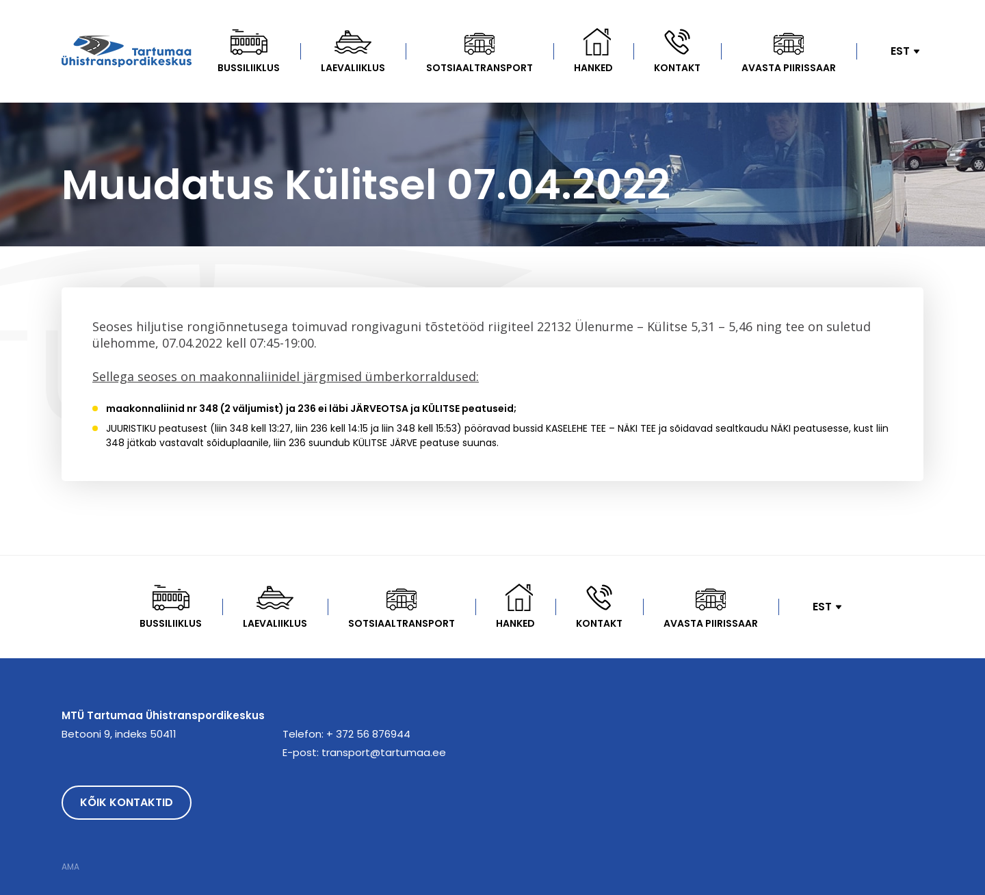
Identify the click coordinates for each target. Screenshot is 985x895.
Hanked (593, 68)
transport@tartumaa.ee (383, 752)
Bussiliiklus (249, 68)
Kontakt (677, 68)
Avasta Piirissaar (788, 68)
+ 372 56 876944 (368, 734)
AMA (70, 867)
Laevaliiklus (353, 68)
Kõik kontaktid (126, 802)
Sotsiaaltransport (479, 68)
